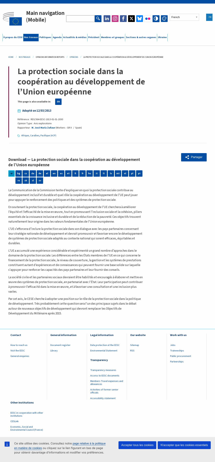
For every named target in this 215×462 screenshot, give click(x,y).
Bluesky (139, 18)
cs (25, 173)
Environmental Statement (103, 350)
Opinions (74, 57)
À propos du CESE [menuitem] (13, 37)
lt (104, 173)
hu (89, 173)
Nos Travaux (24, 57)
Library (54, 350)
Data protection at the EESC (105, 345)
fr (82, 173)
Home (10, 57)
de (40, 173)
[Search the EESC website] (80, 18)
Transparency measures (103, 370)
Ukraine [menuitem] (162, 37)
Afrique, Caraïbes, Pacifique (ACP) (39, 135)
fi (75, 173)
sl (33, 180)
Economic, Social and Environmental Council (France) (26, 428)
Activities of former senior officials (104, 391)
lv (111, 173)
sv (40, 180)
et (68, 173)
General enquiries (19, 356)
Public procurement (180, 356)
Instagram (115, 18)
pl (132, 173)
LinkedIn (107, 18)
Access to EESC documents (104, 375)
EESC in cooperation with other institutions (26, 414)
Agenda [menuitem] (57, 37)
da (32, 173)
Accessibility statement (102, 398)
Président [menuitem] (94, 37)
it (97, 173)
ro (19, 180)
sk (25, 180)
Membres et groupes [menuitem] (112, 37)
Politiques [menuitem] (45, 37)
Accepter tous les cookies (137, 445)
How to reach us (18, 345)
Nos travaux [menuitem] (31, 37)
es (61, 173)
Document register (60, 345)
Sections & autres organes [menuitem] (141, 37)
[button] (193, 157)
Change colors (164, 18)
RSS (132, 350)
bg (18, 173)
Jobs (172, 345)
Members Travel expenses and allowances (106, 382)
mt (118, 173)
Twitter (131, 18)
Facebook (123, 18)
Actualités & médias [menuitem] (75, 37)
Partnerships (177, 361)
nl (125, 173)
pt (139, 173)
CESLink (14, 421)
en (54, 173)
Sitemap (134, 345)
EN (58, 101)
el (47, 173)
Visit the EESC (17, 350)
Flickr (148, 18)
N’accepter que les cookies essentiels (184, 445)
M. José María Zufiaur (43, 128)
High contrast (156, 18)
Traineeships (177, 350)
